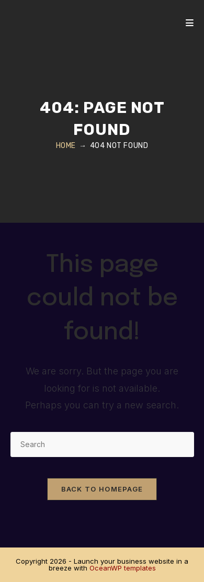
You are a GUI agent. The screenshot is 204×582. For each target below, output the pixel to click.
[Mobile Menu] (190, 23)
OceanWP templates (122, 568)
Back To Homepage (102, 489)
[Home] (66, 145)
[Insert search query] (102, 444)
